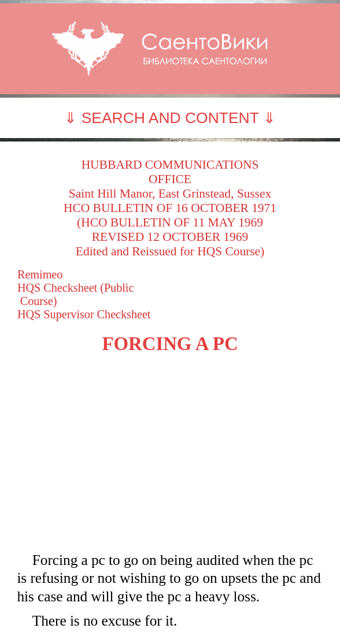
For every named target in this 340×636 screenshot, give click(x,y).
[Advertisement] (170, 453)
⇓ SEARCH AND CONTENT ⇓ (169, 118)
